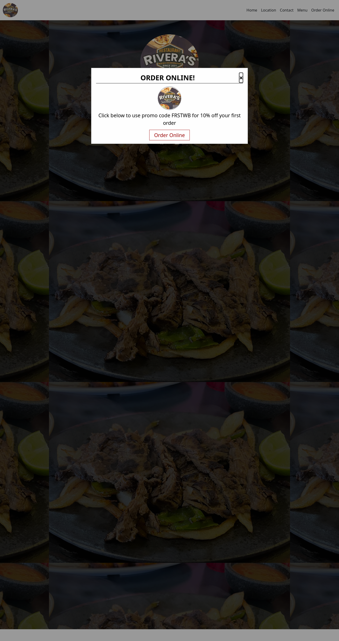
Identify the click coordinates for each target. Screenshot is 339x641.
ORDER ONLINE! (168, 77)
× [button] (241, 77)
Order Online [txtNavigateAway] (169, 135)
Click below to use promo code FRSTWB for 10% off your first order (169, 119)
